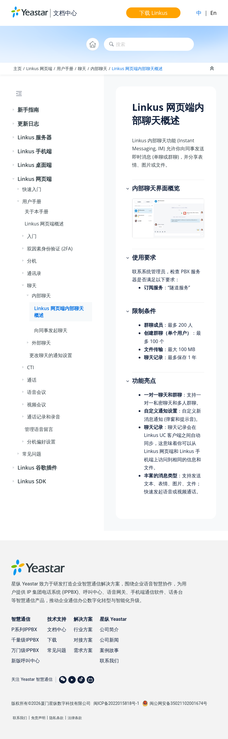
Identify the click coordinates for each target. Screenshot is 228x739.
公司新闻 (109, 640)
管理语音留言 (39, 429)
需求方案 (83, 650)
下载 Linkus (153, 12)
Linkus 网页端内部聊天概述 (137, 68)
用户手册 (65, 68)
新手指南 (28, 109)
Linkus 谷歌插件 (37, 467)
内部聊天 (99, 68)
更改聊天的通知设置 (50, 355)
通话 (32, 380)
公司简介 (109, 629)
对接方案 (83, 640)
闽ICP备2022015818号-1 (116, 703)
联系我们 (109, 661)
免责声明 (38, 718)
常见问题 (31, 454)
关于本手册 (36, 211)
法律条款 (75, 718)
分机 (32, 261)
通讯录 (34, 273)
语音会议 (36, 392)
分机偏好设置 (41, 441)
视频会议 (36, 404)
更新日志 (28, 123)
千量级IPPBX (25, 640)
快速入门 (31, 189)
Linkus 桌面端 (35, 164)
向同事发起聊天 (50, 330)
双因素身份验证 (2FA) (49, 248)
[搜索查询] (149, 44)
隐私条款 (56, 718)
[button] (14, 110)
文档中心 (65, 13)
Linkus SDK (32, 481)
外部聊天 (41, 343)
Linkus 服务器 (35, 137)
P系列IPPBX (24, 629)
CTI (30, 367)
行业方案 (83, 629)
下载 (52, 640)
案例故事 (109, 650)
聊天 (82, 68)
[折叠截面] (212, 68)
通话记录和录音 (43, 416)
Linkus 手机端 (35, 151)
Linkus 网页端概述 (44, 223)
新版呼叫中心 (25, 661)
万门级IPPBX (25, 650)
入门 (32, 236)
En (213, 12)
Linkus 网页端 (39, 68)
